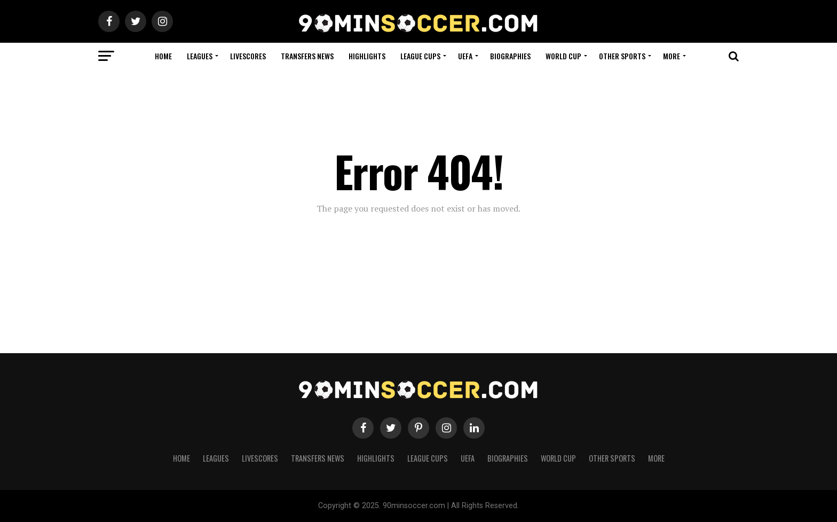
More (671, 55)
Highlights (367, 55)
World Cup (563, 55)
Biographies (510, 55)
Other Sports (622, 55)
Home (163, 55)
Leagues (199, 55)
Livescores (248, 55)
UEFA (465, 55)
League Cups (420, 55)
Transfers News (307, 55)
